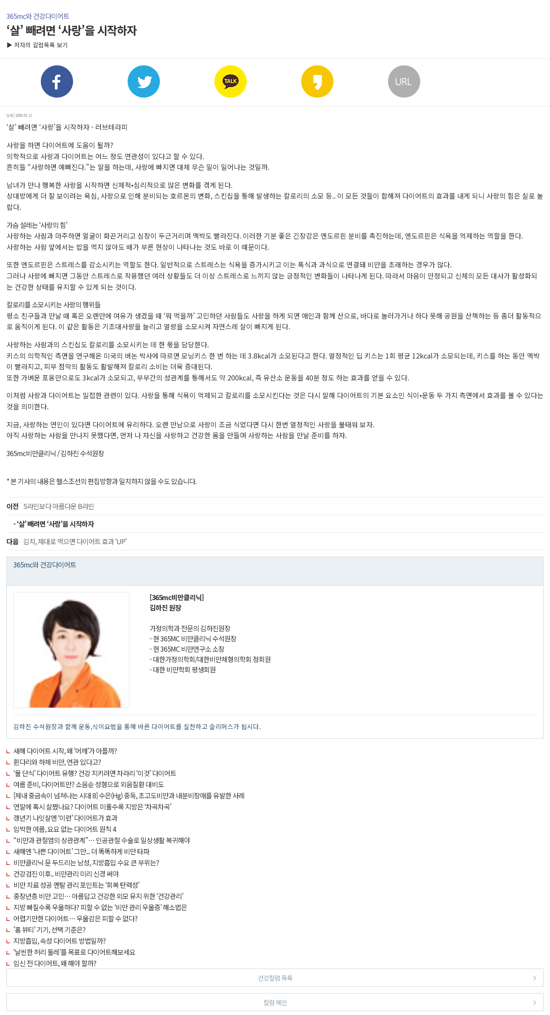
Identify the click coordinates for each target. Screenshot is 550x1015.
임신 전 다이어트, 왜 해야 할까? (54, 963)
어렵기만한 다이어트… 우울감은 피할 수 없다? (75, 918)
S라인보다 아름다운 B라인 (50, 506)
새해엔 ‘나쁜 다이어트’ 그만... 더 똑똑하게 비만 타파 (81, 851)
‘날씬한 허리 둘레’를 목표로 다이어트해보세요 (74, 952)
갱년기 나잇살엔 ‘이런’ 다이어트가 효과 (65, 818)
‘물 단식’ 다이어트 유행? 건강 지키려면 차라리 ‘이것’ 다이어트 (94, 773)
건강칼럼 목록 (397, 977)
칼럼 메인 (400, 1002)
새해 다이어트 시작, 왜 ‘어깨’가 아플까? (65, 750)
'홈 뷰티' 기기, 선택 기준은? (49, 929)
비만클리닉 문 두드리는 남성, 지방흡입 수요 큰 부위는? (86, 862)
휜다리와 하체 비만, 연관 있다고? (57, 762)
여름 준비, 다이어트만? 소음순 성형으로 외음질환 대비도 (88, 784)
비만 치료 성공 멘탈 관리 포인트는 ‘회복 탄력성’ (76, 885)
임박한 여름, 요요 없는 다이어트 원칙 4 (64, 829)
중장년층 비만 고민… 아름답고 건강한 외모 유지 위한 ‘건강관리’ (98, 896)
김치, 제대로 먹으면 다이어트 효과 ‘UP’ (66, 541)
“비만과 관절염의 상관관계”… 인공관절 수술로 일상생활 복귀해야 (101, 840)
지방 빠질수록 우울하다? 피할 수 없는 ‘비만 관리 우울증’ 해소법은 (100, 907)
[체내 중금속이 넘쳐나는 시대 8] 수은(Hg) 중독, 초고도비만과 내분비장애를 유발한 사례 (128, 795)
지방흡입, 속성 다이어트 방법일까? (59, 940)
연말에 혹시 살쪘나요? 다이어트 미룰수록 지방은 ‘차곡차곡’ (92, 806)
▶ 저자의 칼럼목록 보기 (37, 44)
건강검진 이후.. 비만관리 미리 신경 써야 (66, 873)
